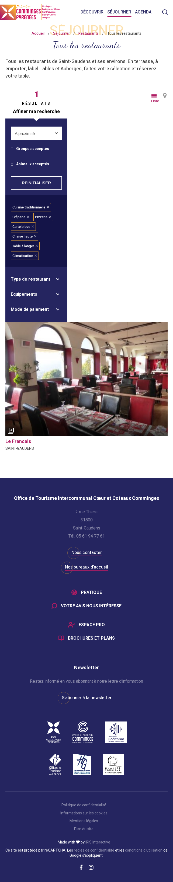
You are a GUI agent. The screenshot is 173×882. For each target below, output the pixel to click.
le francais (18, 441)
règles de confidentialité (94, 850)
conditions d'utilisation (143, 850)
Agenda (143, 12)
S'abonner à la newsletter (87, 698)
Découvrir (92, 12)
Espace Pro (92, 625)
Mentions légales (84, 821)
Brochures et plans (91, 638)
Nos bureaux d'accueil (86, 567)
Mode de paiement (30, 309)
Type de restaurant (30, 279)
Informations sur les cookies (84, 813)
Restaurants (88, 33)
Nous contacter (86, 552)
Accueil (38, 33)
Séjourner (119, 12)
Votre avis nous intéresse (91, 606)
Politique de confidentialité (83, 805)
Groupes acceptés (32, 149)
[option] (86, 379)
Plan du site (84, 829)
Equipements (24, 294)
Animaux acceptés (32, 164)
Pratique (91, 592)
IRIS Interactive (97, 842)
